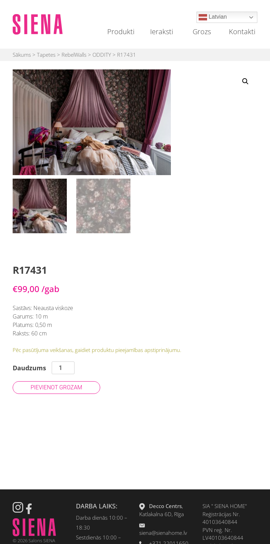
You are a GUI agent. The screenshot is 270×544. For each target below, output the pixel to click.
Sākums (22, 54)
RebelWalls (74, 54)
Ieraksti (161, 31)
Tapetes (46, 54)
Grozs (202, 31)
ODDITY (101, 54)
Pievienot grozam (56, 386)
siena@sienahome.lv (163, 532)
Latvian (213, 17)
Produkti (121, 31)
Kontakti (242, 31)
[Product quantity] (63, 367)
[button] (245, 81)
